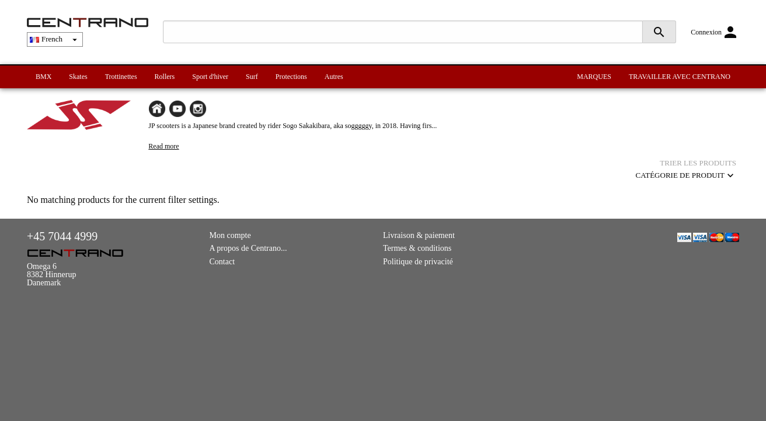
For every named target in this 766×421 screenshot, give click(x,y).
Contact (222, 261)
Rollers (165, 77)
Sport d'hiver (210, 77)
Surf (252, 77)
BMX (43, 77)
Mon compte (230, 235)
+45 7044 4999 (62, 236)
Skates (78, 77)
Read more (163, 146)
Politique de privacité (418, 261)
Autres (334, 77)
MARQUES (594, 77)
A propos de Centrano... (248, 248)
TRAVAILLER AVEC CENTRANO (679, 77)
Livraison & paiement (419, 235)
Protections (291, 77)
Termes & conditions (417, 248)
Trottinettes (121, 77)
